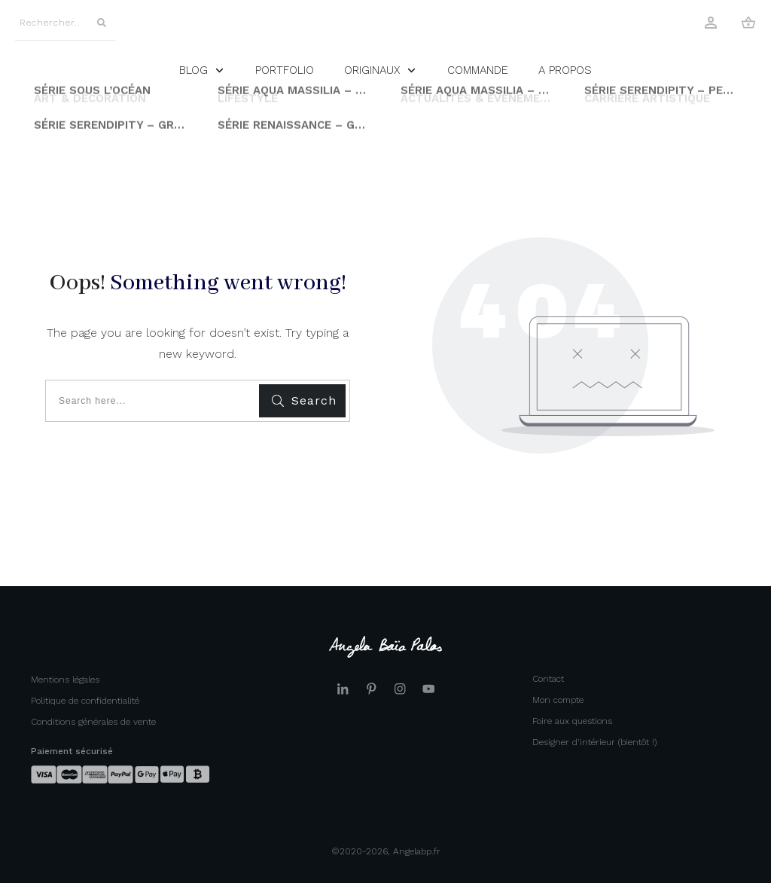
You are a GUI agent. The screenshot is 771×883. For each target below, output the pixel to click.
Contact (548, 679)
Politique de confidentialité (85, 700)
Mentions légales (65, 679)
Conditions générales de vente (93, 721)
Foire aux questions (572, 721)
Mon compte (558, 700)
